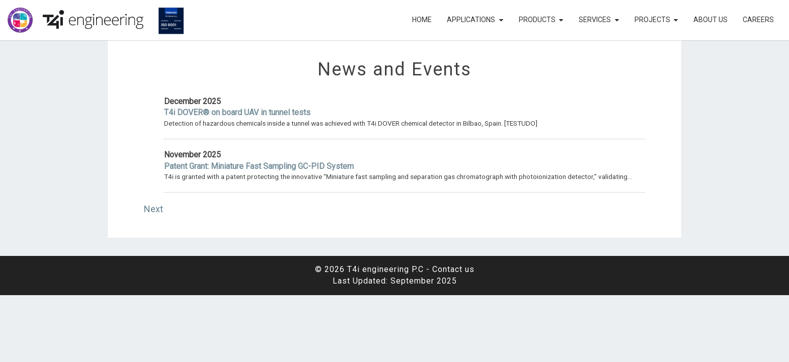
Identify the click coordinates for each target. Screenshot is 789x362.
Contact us (453, 269)
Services (595, 20)
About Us (710, 20)
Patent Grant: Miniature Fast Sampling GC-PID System (259, 166)
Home (422, 20)
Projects (652, 20)
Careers (758, 20)
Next (153, 209)
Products (537, 20)
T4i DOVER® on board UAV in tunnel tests (237, 112)
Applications (471, 20)
